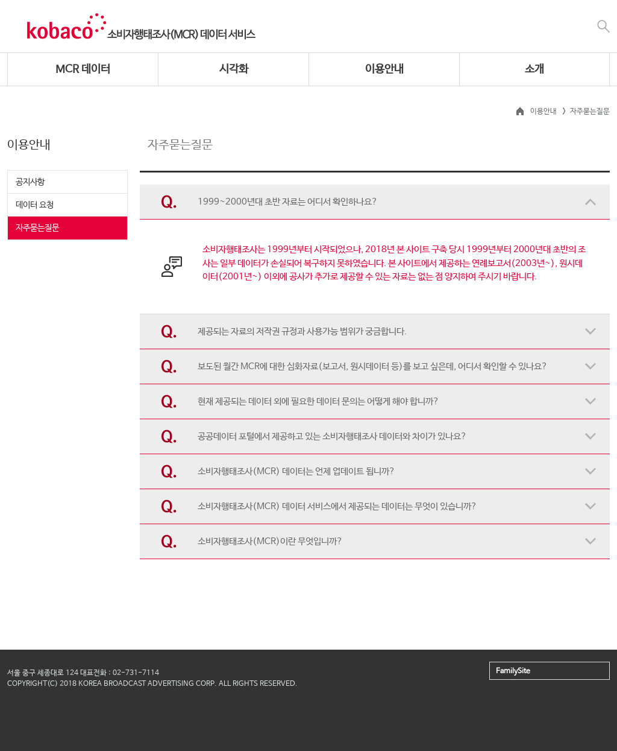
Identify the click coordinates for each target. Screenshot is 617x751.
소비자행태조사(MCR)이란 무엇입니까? (270, 541)
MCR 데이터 (82, 69)
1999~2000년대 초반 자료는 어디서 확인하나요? (288, 202)
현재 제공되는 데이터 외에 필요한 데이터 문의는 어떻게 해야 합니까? (318, 401)
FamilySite (513, 671)
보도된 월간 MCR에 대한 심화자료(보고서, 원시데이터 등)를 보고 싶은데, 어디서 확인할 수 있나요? (373, 366)
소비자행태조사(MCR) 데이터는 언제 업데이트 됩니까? (296, 471)
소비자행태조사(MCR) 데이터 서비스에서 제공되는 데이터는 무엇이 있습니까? (337, 506)
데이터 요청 (35, 205)
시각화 (233, 69)
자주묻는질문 (37, 228)
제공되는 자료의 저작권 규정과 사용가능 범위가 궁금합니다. (302, 331)
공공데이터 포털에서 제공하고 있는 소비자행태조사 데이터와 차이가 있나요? (332, 436)
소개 (534, 69)
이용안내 (384, 69)
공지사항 (30, 182)
